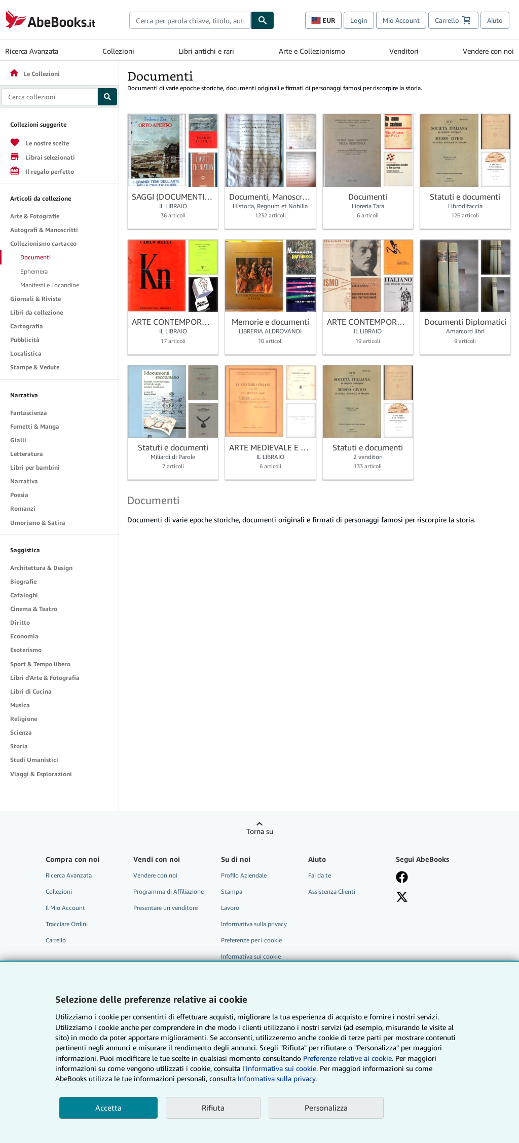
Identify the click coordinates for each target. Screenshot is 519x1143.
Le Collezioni (34, 74)
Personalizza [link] (326, 1107)
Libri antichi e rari (206, 51)
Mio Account (401, 20)
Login (358, 20)
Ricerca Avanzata (31, 51)
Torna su (259, 831)
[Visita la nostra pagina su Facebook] (402, 877)
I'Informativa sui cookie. (280, 1068)
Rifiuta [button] (213, 1107)
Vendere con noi (488, 51)
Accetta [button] (108, 1107)
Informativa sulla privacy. (277, 1078)
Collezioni (118, 51)
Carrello (56, 940)
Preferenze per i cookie (251, 940)
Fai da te (319, 875)
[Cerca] (262, 20)
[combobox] (190, 20)
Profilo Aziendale (244, 875)
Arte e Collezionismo (312, 51)
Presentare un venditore (165, 907)
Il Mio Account (65, 907)
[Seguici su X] (402, 896)
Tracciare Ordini (67, 924)
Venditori (404, 51)
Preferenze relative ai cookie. (348, 1058)
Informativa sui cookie (251, 956)
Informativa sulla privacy (254, 924)
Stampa (231, 891)
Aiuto (495, 20)
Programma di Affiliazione (168, 891)
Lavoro (230, 907)
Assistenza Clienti (331, 891)
